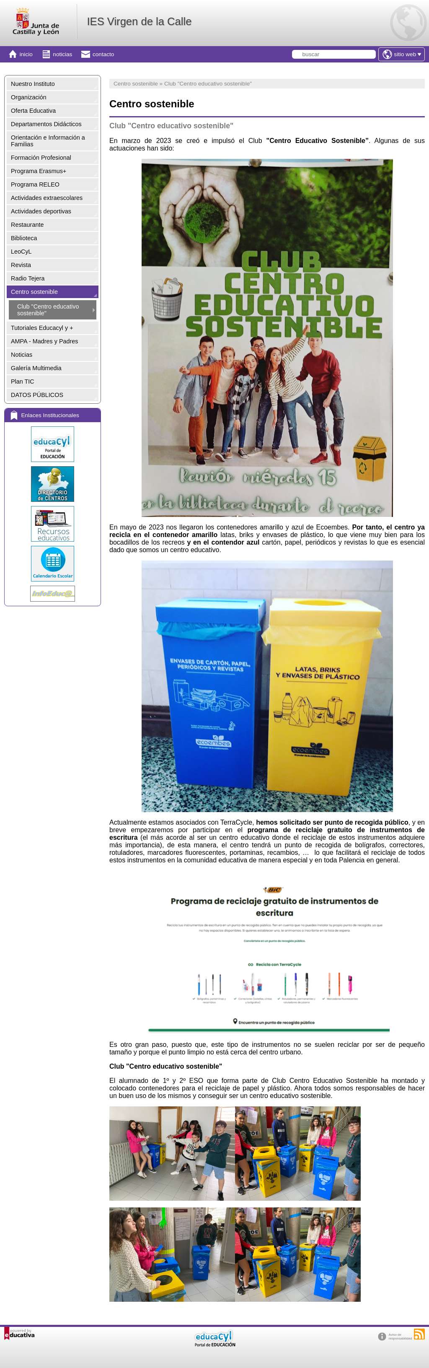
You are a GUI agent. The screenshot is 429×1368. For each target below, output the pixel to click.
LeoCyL (21, 251)
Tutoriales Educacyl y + (42, 327)
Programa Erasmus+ (38, 171)
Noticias (21, 354)
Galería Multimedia (36, 368)
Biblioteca (24, 238)
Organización (29, 97)
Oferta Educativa (33, 110)
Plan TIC (22, 381)
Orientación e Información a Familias (48, 141)
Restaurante (27, 224)
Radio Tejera (28, 278)
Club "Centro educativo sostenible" (48, 310)
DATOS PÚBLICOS (37, 395)
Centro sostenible (34, 291)
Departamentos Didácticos (46, 124)
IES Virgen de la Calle (139, 21)
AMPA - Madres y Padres (44, 341)
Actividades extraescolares (47, 198)
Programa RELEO (35, 184)
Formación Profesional (41, 157)
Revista (21, 265)
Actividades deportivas (41, 211)
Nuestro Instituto (33, 83)
